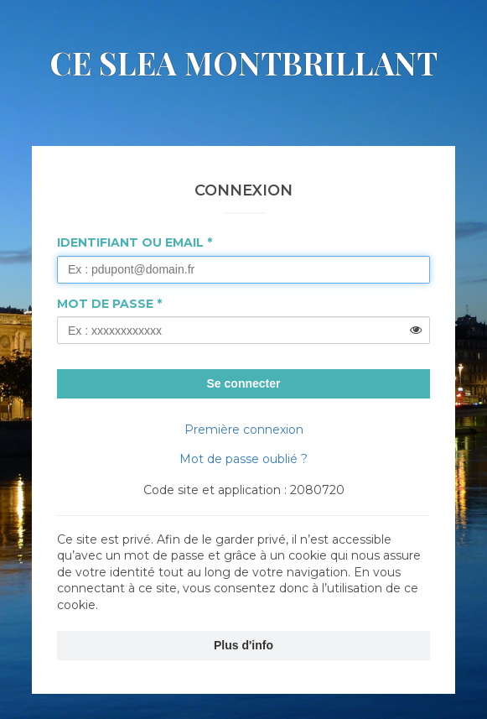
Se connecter (244, 383)
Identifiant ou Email (130, 242)
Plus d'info (243, 645)
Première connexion (243, 429)
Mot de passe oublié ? (243, 458)
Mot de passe (105, 303)
